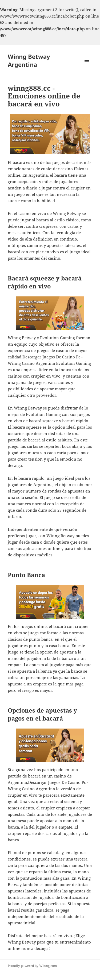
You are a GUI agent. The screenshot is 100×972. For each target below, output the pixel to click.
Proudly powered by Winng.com (32, 965)
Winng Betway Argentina (29, 60)
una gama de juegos (27, 382)
